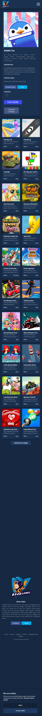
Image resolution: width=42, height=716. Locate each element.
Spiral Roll (27, 236)
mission (33, 58)
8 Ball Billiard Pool (30, 429)
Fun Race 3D (8, 140)
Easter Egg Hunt (29, 268)
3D (5, 55)
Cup (21, 55)
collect (7, 58)
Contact (24, 634)
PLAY (5, 146)
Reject (20, 705)
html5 (32, 55)
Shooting (15, 275)
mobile (26, 55)
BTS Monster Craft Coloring (33, 172)
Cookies (18, 634)
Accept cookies (20, 710)
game (6, 57)
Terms (6, 634)
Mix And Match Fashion (11, 333)
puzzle (12, 57)
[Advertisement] (21, 509)
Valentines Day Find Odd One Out (15, 429)
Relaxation (8, 60)
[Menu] (38, 4)
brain (26, 58)
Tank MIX (7, 172)
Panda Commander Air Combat (14, 268)
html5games (20, 57)
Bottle (15, 55)
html (21, 58)
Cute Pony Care (9, 204)
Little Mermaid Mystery (11, 365)
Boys (9, 55)
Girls (17, 339)
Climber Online (29, 301)
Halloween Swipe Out (11, 236)
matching (30, 57)
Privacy (12, 634)
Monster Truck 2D (29, 397)
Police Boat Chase (30, 365)
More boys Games (21, 443)
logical (14, 58)
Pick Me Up (27, 140)
